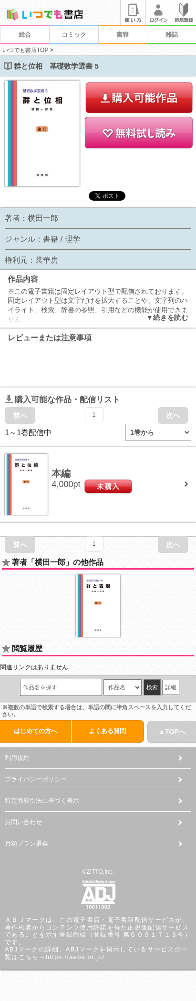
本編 (61, 473)
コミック (74, 34)
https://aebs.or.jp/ (75, 956)
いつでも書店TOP (25, 50)
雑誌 (171, 34)
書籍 (122, 34)
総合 (25, 34)
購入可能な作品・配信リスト (62, 399)
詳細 (170, 687)
